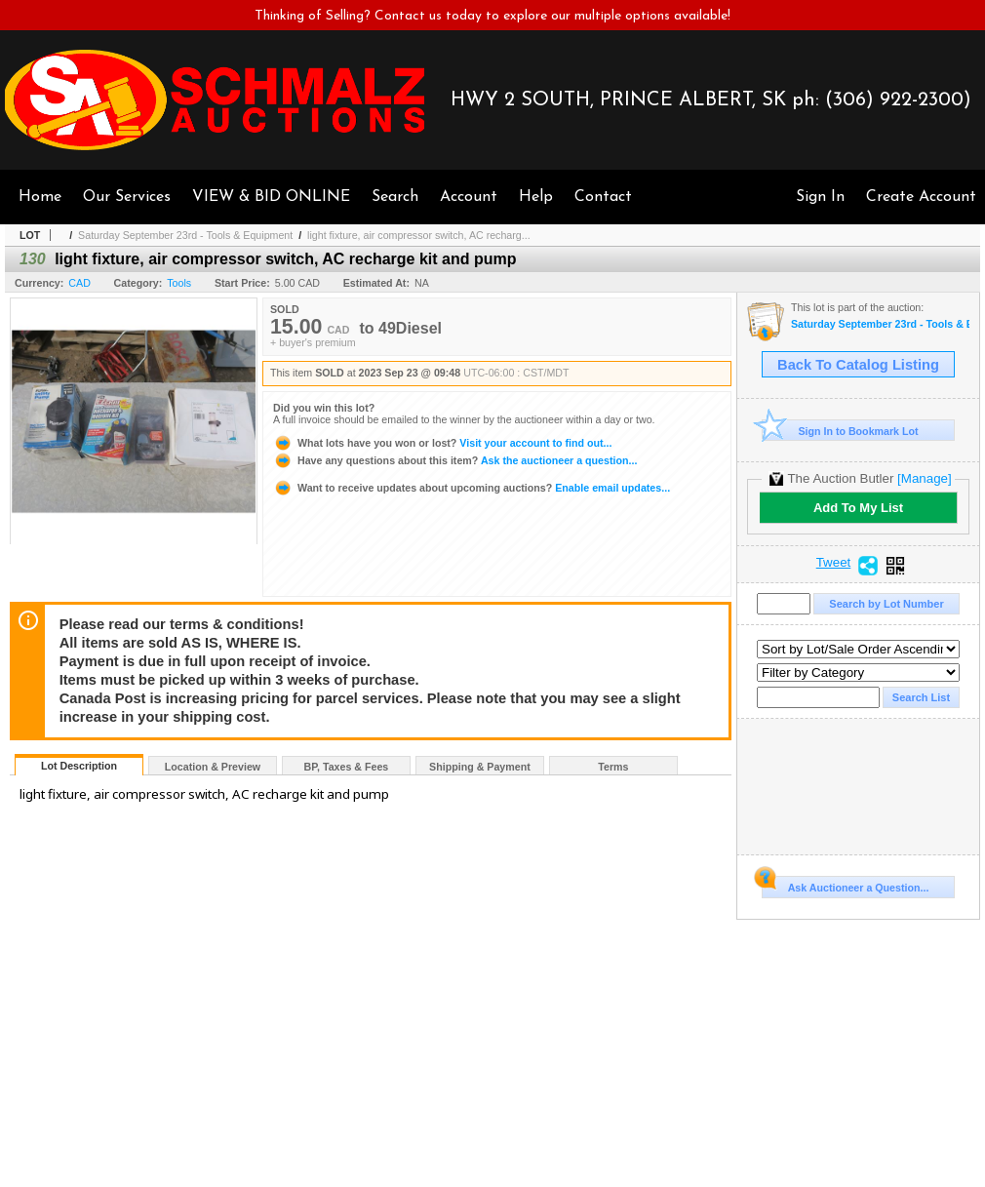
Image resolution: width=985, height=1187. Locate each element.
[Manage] (924, 478)
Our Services (127, 197)
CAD (79, 283)
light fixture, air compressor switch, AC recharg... (419, 235)
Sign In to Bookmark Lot (840, 430)
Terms (613, 766)
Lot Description (79, 766)
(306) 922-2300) (898, 100)
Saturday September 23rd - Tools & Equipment (185, 235)
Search (395, 197)
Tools (179, 283)
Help (536, 197)
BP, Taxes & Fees (346, 766)
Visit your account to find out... (442, 443)
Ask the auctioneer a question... (455, 460)
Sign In (820, 197)
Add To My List (858, 507)
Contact (603, 197)
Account (468, 197)
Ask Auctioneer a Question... (845, 884)
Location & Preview (212, 766)
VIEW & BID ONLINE (271, 197)
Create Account (921, 197)
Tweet (833, 563)
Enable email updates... (471, 488)
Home (40, 197)
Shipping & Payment (480, 766)
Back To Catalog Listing (858, 365)
